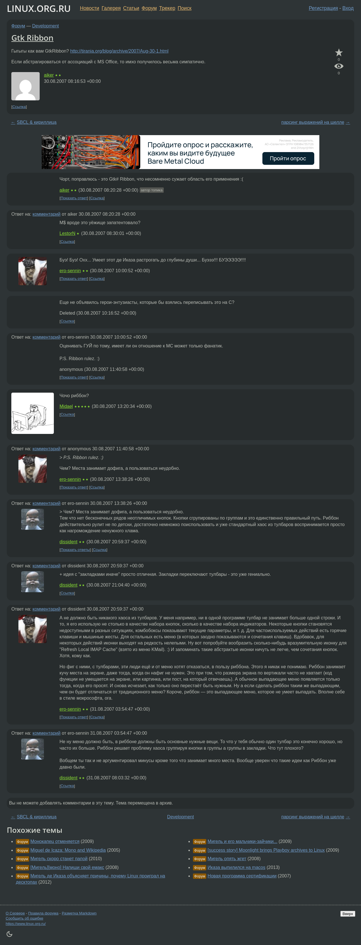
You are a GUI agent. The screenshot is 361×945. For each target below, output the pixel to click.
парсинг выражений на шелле (312, 122)
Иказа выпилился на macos (237, 867)
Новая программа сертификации (242, 875)
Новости (89, 8)
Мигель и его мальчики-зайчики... (242, 841)
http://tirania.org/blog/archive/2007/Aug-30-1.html (119, 51)
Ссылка (19, 107)
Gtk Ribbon (32, 37)
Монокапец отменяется (54, 841)
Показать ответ (74, 198)
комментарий (47, 214)
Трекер (167, 8)
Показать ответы (75, 550)
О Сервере (15, 913)
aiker (49, 75)
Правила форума (43, 913)
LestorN (67, 233)
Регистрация (323, 8)
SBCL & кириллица (36, 122)
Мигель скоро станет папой (59, 858)
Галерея (111, 8)
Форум (149, 8)
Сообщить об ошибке (24, 918)
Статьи (131, 8)
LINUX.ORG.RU (39, 8)
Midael (66, 406)
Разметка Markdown (79, 913)
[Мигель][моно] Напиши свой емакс (67, 867)
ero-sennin (70, 270)
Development (45, 25)
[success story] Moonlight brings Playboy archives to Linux (266, 850)
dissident (68, 541)
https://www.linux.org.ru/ (26, 924)
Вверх (348, 914)
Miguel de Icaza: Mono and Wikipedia (68, 850)
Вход (348, 8)
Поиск (185, 8)
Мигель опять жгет (227, 858)
